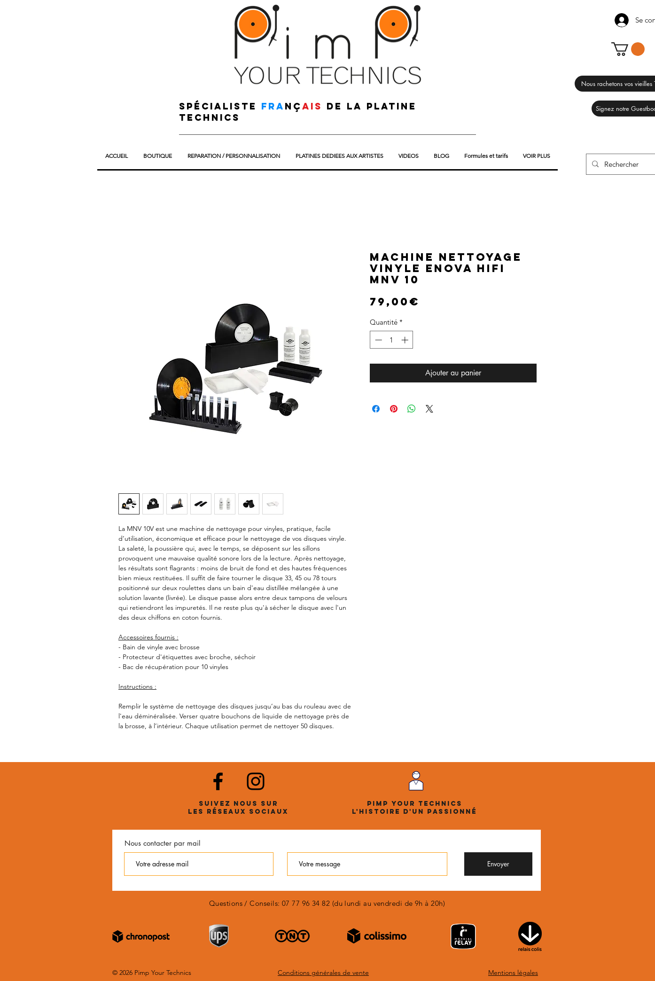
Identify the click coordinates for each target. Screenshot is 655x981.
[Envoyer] (498, 864)
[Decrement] (377, 340)
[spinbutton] (391, 340)
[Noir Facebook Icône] (218, 781)
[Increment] (405, 340)
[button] (628, 49)
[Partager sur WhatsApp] (411, 408)
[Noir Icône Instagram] (255, 781)
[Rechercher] (626, 164)
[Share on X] (429, 408)
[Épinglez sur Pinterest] (393, 408)
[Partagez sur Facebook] (376, 408)
